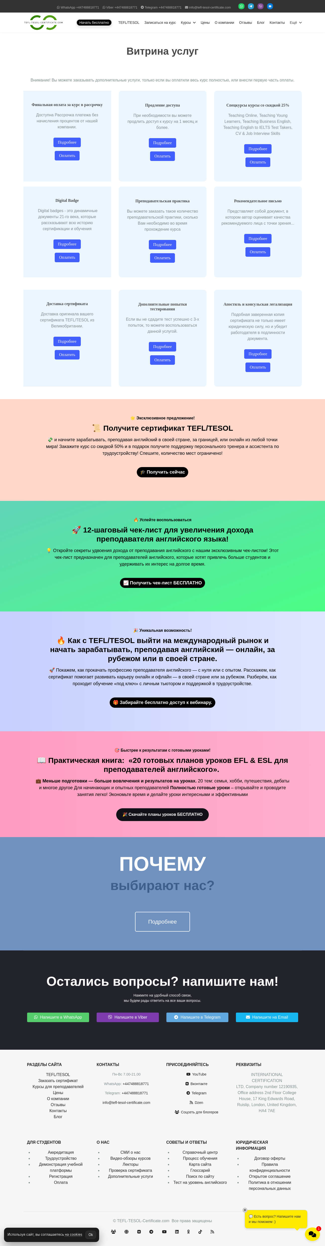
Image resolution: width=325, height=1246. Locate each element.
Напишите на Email (267, 1017)
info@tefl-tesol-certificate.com (210, 7)
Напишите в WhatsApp (58, 1017)
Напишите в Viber (127, 1017)
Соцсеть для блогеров (196, 1112)
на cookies (73, 1234)
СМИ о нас (130, 1152)
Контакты (277, 23)
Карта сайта (200, 1164)
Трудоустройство (61, 1158)
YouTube (196, 1074)
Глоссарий (200, 1170)
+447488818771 (87, 7)
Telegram (196, 1093)
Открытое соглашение (270, 1176)
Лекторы (130, 1164)
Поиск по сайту (200, 1176)
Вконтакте (196, 1084)
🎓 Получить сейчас (162, 472)
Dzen (196, 1103)
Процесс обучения (200, 1158)
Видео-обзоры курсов (130, 1158)
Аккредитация (61, 1152)
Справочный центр (200, 1152)
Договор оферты (269, 1158)
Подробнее (67, 142)
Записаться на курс (160, 23)
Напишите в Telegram (197, 1017)
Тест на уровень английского (200, 1182)
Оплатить (67, 155)
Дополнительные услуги (130, 1176)
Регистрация (61, 1176)
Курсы (186, 23)
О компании (224, 23)
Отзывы (245, 23)
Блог (261, 23)
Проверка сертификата (130, 1170)
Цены (205, 23)
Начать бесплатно (94, 23)
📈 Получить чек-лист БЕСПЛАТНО (162, 582)
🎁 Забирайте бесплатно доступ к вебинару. (162, 702)
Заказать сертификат (58, 1081)
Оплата (61, 1182)
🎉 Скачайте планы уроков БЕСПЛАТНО (162, 814)
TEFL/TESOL (128, 23)
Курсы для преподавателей (58, 1087)
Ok (91, 1235)
